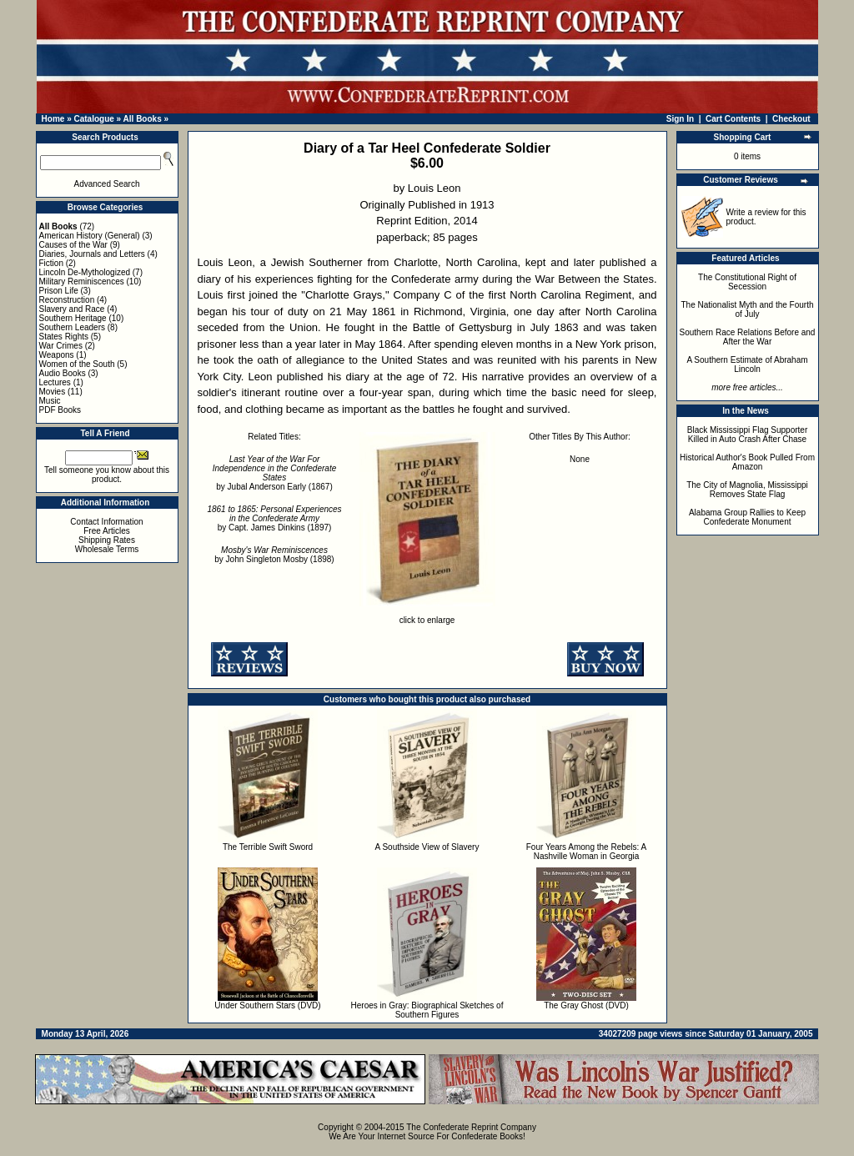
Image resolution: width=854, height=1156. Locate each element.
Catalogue (93, 118)
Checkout (791, 118)
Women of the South (77, 364)
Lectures (55, 382)
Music (50, 400)
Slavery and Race (72, 309)
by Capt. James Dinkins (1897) (274, 518)
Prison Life (58, 290)
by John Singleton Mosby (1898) (274, 554)
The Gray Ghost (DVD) (586, 1005)
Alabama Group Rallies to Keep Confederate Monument (747, 517)
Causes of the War (73, 244)
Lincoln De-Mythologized (85, 272)
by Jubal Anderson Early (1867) (274, 473)
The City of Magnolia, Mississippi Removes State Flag (747, 489)
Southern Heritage (73, 318)
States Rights (63, 336)
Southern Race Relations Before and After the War (748, 337)
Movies (52, 391)
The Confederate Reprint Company (471, 1127)
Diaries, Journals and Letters (92, 254)
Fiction (51, 263)
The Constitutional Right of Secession (747, 282)
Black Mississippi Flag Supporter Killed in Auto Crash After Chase (747, 434)
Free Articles (106, 530)
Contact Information (106, 521)
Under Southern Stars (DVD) (267, 1005)
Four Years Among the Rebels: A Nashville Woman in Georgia (586, 851)
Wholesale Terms (107, 549)
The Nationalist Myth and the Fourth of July (747, 309)
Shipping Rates (106, 540)
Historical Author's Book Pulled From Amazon (747, 462)
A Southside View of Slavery (427, 847)
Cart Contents (733, 118)
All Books (142, 118)
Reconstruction (67, 299)
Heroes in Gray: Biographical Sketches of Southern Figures (427, 1010)
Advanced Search (107, 183)
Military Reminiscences (81, 281)
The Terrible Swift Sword (268, 847)
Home (53, 118)
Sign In (680, 118)
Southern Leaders (72, 327)
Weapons (56, 354)
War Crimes (61, 345)
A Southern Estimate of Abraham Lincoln (746, 364)
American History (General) (89, 235)
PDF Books (60, 410)
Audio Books (62, 373)
